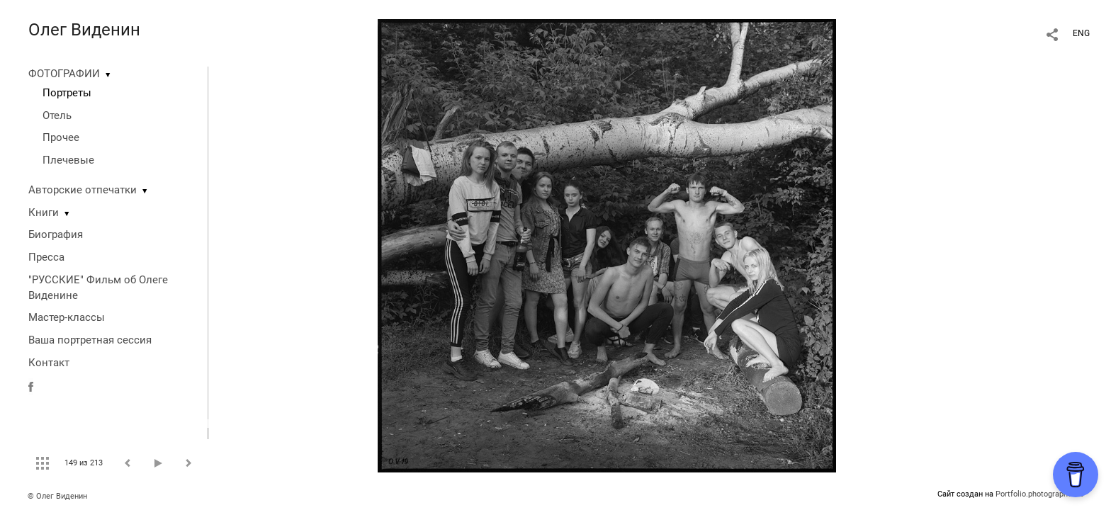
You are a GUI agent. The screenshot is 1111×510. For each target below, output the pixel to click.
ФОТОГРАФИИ (64, 73)
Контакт (48, 362)
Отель (57, 115)
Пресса (46, 257)
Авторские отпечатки (82, 189)
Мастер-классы (66, 317)
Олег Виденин (84, 30)
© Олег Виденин (57, 496)
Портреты (67, 92)
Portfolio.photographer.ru (1039, 494)
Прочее (61, 137)
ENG (1081, 33)
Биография (55, 234)
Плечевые (68, 160)
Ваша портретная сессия (90, 340)
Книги (43, 212)
